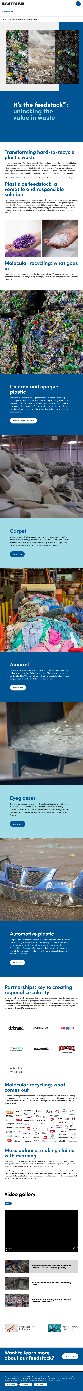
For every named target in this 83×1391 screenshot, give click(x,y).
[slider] (6, 1250)
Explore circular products (23, 420)
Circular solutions (17, 19)
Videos (8, 1203)
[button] (41, 1231)
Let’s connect (70, 1356)
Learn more (18, 824)
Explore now (18, 687)
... (8, 19)
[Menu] (78, 3)
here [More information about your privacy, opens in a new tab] (60, 1385)
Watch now (17, 554)
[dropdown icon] (80, 9)
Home (4, 19)
